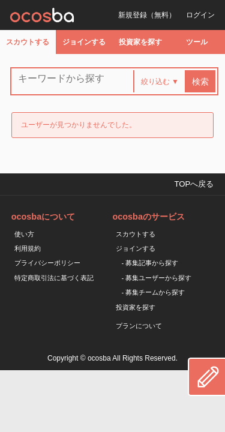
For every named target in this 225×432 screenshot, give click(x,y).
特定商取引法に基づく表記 (54, 277)
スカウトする (27, 42)
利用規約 (27, 248)
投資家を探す (140, 42)
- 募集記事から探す (150, 262)
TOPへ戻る (194, 183)
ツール (197, 42)
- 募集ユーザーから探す (157, 277)
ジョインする (84, 42)
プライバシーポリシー (47, 262)
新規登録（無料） (147, 15)
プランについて (139, 325)
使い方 (24, 234)
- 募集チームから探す (153, 292)
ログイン (200, 15)
